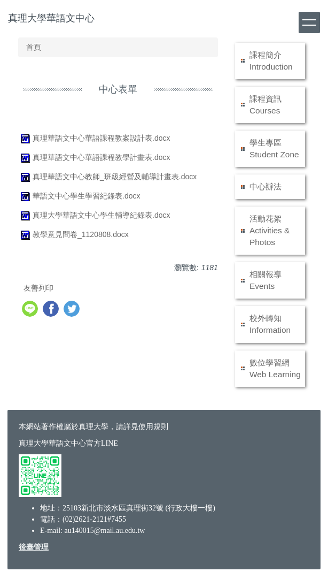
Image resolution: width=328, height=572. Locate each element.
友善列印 (38, 288)
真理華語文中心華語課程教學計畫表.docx (94, 157)
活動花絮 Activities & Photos (269, 230)
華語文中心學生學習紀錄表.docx (79, 196)
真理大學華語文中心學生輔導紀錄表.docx (94, 215)
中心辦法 (265, 186)
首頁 (33, 47)
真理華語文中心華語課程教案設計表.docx (94, 138)
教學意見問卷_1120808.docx (73, 234)
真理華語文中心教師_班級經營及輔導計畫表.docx (107, 176)
